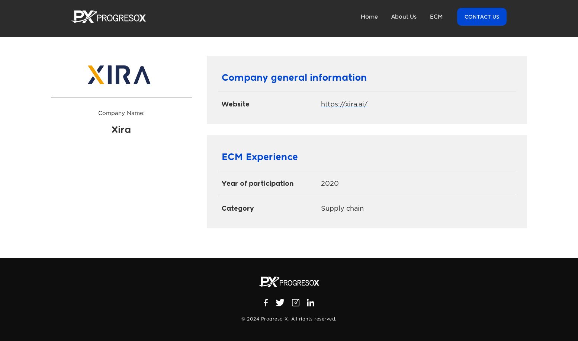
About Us (404, 16)
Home (369, 16)
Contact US (482, 16)
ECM (436, 16)
